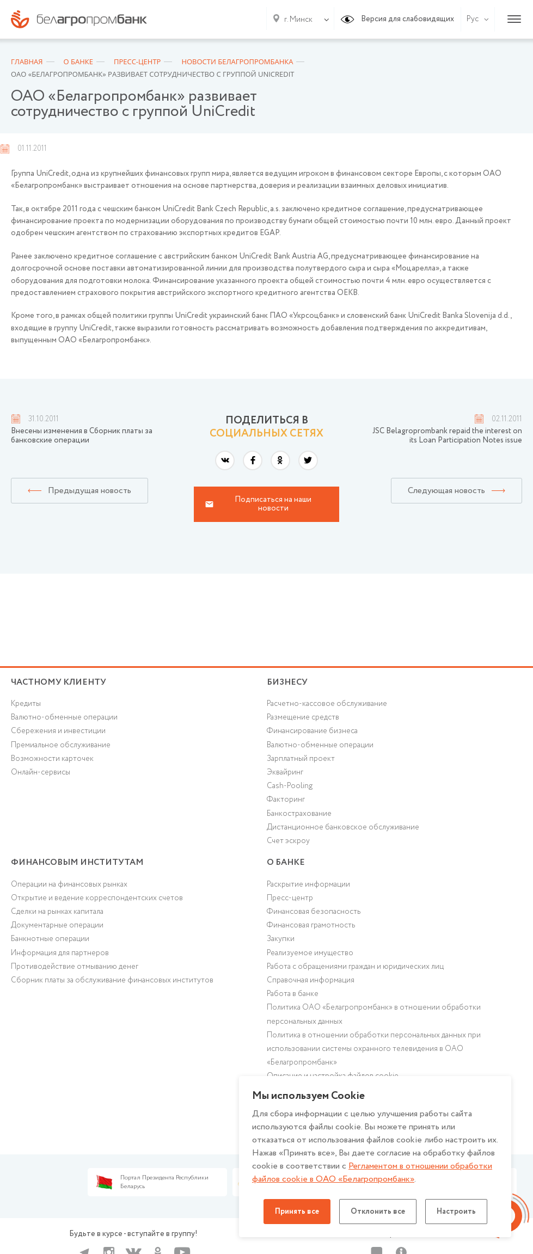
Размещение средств (303, 717)
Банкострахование (299, 813)
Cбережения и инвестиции (58, 731)
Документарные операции (57, 925)
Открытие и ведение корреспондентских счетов (97, 898)
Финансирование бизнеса (312, 731)
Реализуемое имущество (310, 953)
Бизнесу (287, 682)
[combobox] (296, 19)
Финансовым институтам (77, 862)
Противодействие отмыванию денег (74, 966)
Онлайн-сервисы (40, 772)
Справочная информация (310, 980)
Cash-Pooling (290, 785)
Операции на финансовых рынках (69, 884)
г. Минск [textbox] (298, 19)
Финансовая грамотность (311, 925)
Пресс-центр (290, 898)
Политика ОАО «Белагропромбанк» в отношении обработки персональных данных (374, 1014)
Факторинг (286, 799)
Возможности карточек (52, 758)
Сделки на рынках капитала (57, 911)
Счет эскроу (288, 840)
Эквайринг (285, 772)
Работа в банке (292, 993)
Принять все (297, 1211)
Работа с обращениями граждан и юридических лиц (355, 966)
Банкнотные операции (50, 938)
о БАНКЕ (286, 862)
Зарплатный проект (301, 758)
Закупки (281, 938)
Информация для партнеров (60, 953)
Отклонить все (378, 1211)
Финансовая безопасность (313, 911)
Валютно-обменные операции (64, 717)
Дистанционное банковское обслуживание (343, 827)
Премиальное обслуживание (61, 745)
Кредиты (26, 703)
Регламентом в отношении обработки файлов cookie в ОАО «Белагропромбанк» (372, 1172)
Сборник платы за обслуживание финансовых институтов (112, 980)
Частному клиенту (58, 682)
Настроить (456, 1211)
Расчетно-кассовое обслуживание (327, 703)
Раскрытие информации (308, 884)
